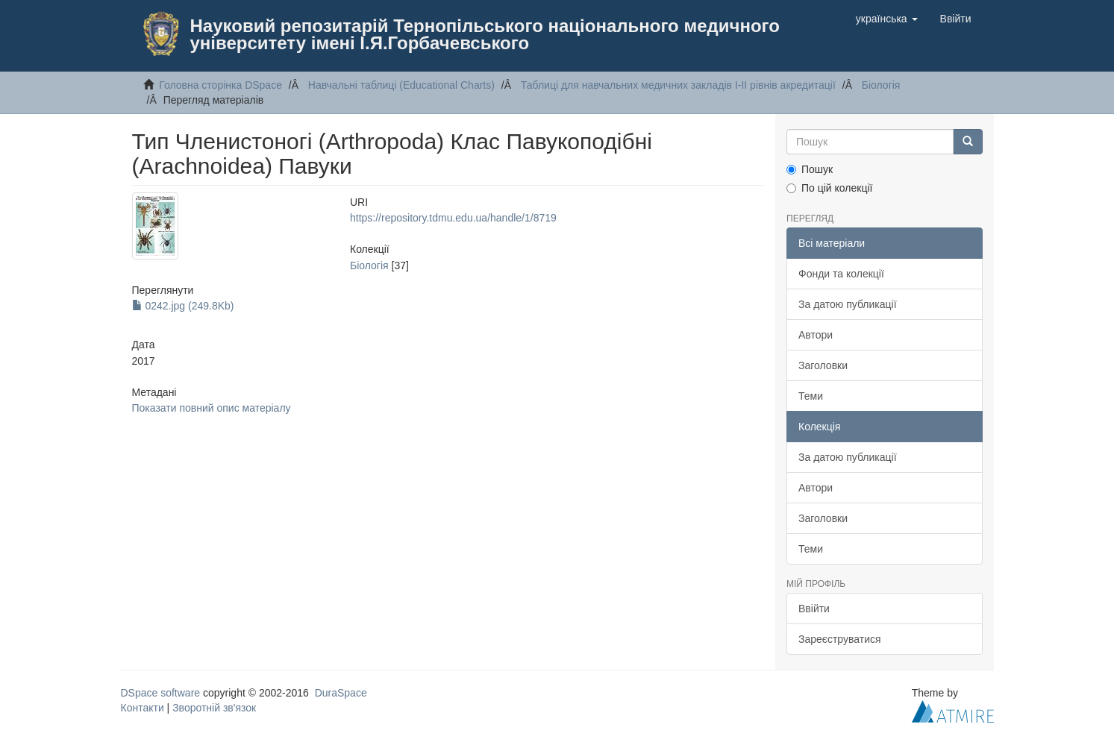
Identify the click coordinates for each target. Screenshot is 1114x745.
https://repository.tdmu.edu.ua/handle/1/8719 (453, 218)
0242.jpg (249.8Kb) (183, 306)
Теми (810, 396)
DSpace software (161, 693)
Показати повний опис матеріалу (211, 408)
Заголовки (823, 365)
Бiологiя (881, 85)
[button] (887, 18)
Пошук (809, 169)
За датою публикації (847, 304)
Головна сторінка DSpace (220, 85)
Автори (815, 335)
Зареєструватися (839, 639)
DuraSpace (341, 693)
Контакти (142, 708)
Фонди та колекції (841, 274)
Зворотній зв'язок (214, 708)
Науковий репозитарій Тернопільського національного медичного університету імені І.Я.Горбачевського (485, 34)
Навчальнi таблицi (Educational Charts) (401, 85)
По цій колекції (829, 188)
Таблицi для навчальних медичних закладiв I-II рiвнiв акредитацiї (678, 85)
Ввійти (814, 608)
